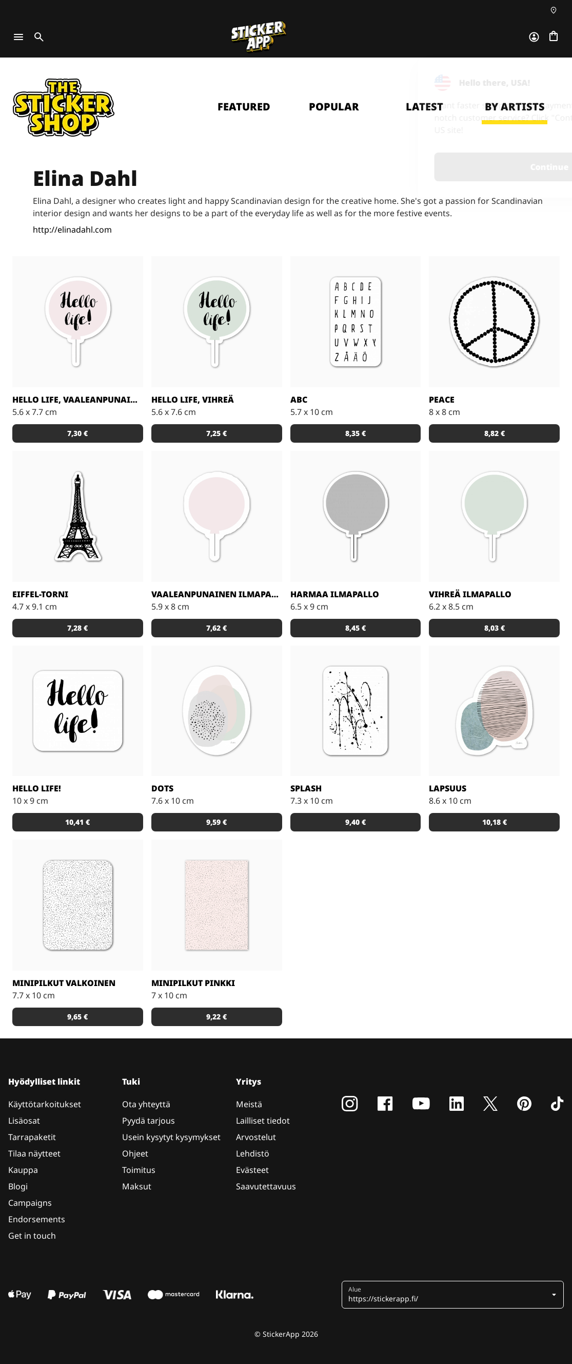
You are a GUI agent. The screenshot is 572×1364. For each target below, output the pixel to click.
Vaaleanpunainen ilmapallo (216, 594)
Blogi (18, 1186)
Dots (162, 788)
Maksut (136, 1186)
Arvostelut (256, 1137)
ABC (298, 399)
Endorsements (36, 1219)
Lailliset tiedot (263, 1120)
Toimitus (138, 1170)
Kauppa (23, 1170)
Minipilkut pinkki (193, 983)
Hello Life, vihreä (192, 399)
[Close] (540, 78)
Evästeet (252, 1170)
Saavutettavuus (266, 1186)
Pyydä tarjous (148, 1120)
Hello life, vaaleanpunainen (77, 399)
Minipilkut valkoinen (63, 983)
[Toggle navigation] (18, 37)
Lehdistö (252, 1153)
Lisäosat (24, 1120)
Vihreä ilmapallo (470, 594)
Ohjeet (135, 1153)
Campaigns (30, 1202)
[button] (77, 433)
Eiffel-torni (40, 594)
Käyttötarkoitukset (44, 1104)
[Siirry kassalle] (553, 37)
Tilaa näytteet (34, 1153)
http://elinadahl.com (72, 229)
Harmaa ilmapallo (334, 594)
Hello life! (36, 788)
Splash (306, 788)
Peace (442, 399)
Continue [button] (430, 167)
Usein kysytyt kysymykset (171, 1137)
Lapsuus (447, 788)
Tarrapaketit (32, 1137)
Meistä (249, 1104)
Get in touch (32, 1235)
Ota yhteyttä (146, 1104)
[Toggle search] (37, 37)
